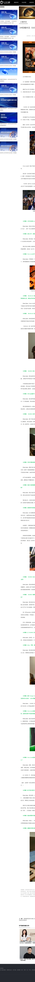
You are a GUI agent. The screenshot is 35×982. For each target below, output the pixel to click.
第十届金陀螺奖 (3, 969)
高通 (25, 969)
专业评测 (24, 2)
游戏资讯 (31, 2)
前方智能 (14, 969)
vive (27, 969)
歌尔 (22, 969)
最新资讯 (16, 2)
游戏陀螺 (18, 969)
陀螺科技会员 (9, 969)
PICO (30, 969)
